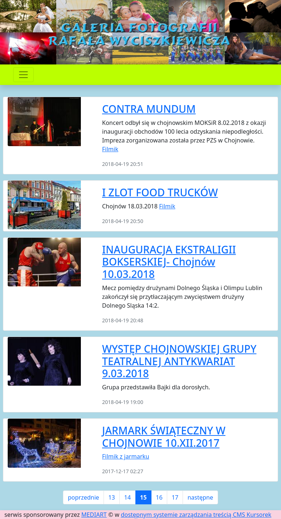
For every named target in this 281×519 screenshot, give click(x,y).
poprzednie (83, 497)
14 (127, 497)
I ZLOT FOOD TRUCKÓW (160, 192)
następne (200, 497)
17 (175, 497)
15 (143, 497)
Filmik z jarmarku (125, 456)
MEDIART (94, 515)
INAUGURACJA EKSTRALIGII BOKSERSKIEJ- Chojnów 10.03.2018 (169, 261)
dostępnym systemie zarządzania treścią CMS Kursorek (196, 515)
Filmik (110, 149)
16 (159, 497)
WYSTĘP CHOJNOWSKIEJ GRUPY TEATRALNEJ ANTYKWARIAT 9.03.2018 (179, 361)
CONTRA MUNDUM (149, 109)
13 (111, 497)
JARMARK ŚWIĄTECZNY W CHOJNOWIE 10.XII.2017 (163, 436)
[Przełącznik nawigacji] (23, 74)
